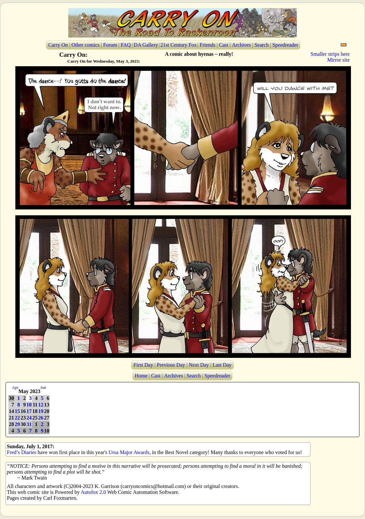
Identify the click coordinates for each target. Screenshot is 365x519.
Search (261, 45)
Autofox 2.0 (93, 492)
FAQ (126, 45)
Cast (223, 45)
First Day (143, 365)
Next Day (199, 365)
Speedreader (285, 45)
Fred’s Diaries (21, 452)
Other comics (85, 45)
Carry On (58, 45)
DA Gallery (146, 45)
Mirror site (338, 60)
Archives (241, 45)
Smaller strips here (330, 54)
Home (141, 375)
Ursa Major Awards (129, 452)
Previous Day (171, 365)
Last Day (222, 365)
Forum (110, 45)
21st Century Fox (178, 45)
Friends (207, 45)
